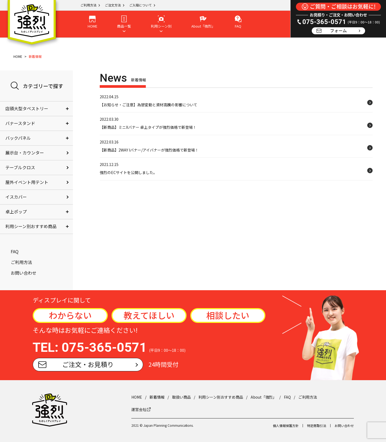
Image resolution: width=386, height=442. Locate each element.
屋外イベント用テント (26, 182)
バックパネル (18, 138)
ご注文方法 (113, 5)
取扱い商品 (181, 397)
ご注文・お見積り (76, 364)
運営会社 (141, 409)
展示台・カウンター (24, 152)
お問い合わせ (23, 273)
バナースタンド (20, 123)
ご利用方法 (88, 5)
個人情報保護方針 (286, 425)
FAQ (14, 251)
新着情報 (157, 397)
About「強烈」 (264, 397)
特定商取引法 (316, 425)
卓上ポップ (16, 211)
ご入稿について (140, 5)
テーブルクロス (20, 167)
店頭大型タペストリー (26, 108)
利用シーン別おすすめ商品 (31, 226)
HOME (17, 56)
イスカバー (16, 197)
